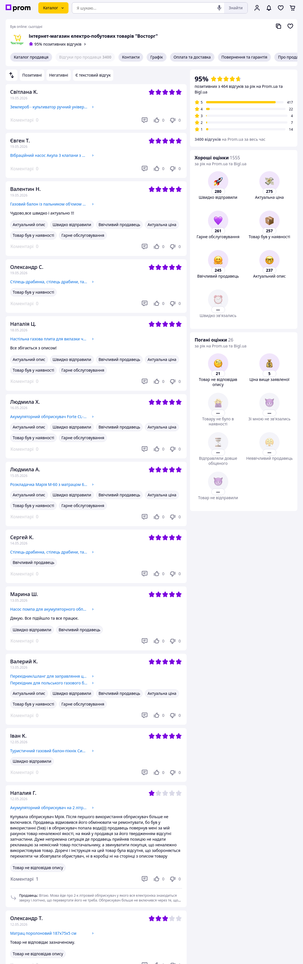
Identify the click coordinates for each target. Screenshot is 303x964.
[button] (24, 879)
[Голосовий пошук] (219, 8)
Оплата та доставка (192, 57)
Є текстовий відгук (93, 75)
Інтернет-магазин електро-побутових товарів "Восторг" (93, 36)
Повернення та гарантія (244, 57)
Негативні (58, 75)
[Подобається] (159, 120)
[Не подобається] (175, 120)
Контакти (131, 57)
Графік (156, 57)
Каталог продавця (31, 57)
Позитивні (32, 75)
